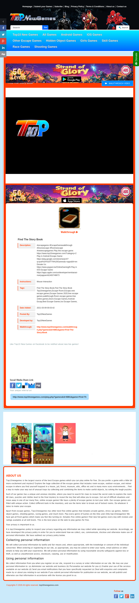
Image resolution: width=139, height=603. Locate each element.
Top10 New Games (25, 34)
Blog (67, 7)
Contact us (121, 7)
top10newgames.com (48, 585)
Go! (46, 27)
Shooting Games (45, 46)
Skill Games (110, 40)
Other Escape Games (27, 40)
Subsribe (58, 7)
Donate (136, 59)
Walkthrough (69, 232)
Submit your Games (43, 7)
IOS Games (94, 34)
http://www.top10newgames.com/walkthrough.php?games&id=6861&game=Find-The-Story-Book (57, 329)
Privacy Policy (77, 7)
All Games (49, 34)
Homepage (27, 7)
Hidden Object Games (61, 40)
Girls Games (88, 40)
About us (110, 7)
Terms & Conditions (95, 7)
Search (125, 27)
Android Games (71, 34)
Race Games (21, 46)
